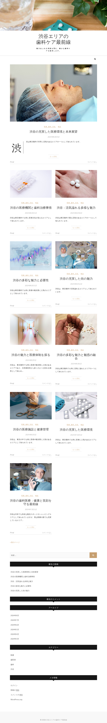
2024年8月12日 (76, 284)
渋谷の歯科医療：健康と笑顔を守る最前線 (31, 502)
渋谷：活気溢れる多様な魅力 (76, 207)
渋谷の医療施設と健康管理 (31, 429)
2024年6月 (15, 625)
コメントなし (92, 162)
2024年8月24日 (53, 137)
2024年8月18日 (76, 213)
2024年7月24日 (76, 435)
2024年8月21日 (31, 213)
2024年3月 (15, 639)
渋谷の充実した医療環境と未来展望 (53, 131)
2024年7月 (15, 620)
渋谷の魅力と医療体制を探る (30, 355)
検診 (59, 126)
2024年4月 (15, 634)
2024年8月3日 (30, 435)
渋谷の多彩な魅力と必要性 (31, 280)
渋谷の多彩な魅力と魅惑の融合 (76, 356)
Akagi (12, 162)
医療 (45, 126)
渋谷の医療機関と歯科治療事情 (31, 207)
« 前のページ (15, 542)
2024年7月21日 (31, 509)
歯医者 (13, 660)
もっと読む (53, 156)
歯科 (49, 126)
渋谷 (54, 126)
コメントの (17, 695)
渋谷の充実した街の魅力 (76, 278)
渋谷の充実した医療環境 (76, 429)
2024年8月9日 (30, 360)
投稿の (15, 690)
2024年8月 (15, 615)
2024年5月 (15, 629)
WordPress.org (16, 699)
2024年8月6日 (76, 364)
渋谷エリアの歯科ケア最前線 (53, 39)
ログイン (14, 685)
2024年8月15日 (31, 286)
